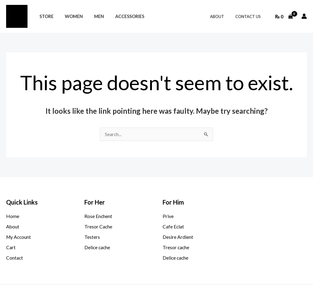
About (222, 16)
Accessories (120, 16)
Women (70, 16)
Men (93, 16)
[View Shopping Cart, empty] (283, 16)
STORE (45, 16)
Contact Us (249, 16)
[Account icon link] (304, 16)
